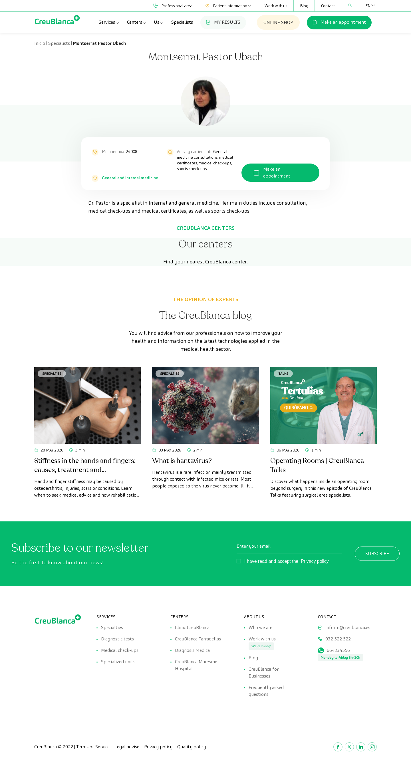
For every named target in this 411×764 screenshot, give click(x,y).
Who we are (260, 627)
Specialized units (118, 662)
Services (109, 22)
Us (159, 22)
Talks (283, 373)
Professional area (172, 5)
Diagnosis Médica (192, 650)
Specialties (51, 373)
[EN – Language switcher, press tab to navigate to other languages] (368, 5)
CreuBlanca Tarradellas (198, 639)
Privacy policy (315, 561)
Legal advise (126, 747)
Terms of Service (93, 747)
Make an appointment (339, 22)
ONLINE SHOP (278, 22)
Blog (304, 5)
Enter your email (254, 546)
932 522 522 (338, 639)
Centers (137, 22)
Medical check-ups (119, 650)
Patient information (228, 5)
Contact (328, 5)
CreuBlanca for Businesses (264, 672)
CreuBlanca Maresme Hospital (196, 665)
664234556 (338, 650)
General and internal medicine (130, 177)
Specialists (182, 22)
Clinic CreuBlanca (192, 627)
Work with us (276, 5)
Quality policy (191, 747)
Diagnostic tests (117, 639)
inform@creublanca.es (347, 627)
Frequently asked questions (266, 690)
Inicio (39, 43)
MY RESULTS (223, 22)
